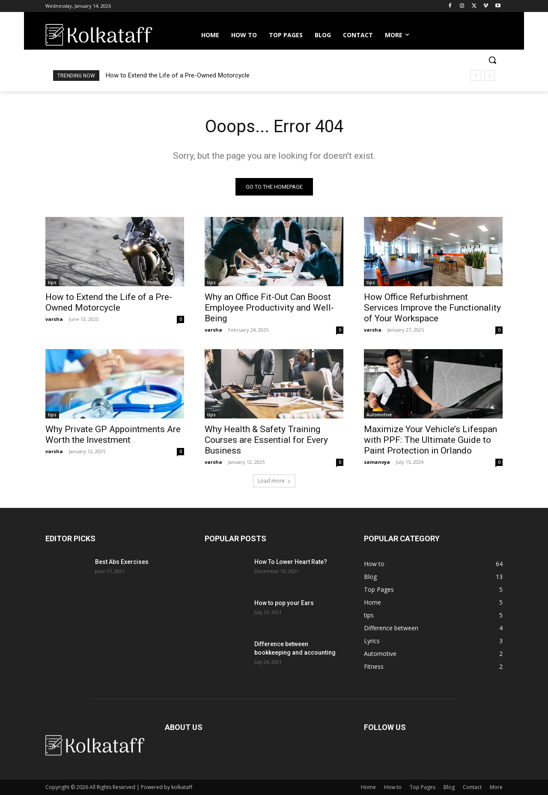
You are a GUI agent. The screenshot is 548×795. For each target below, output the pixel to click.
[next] (489, 75)
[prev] (476, 75)
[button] (492, 60)
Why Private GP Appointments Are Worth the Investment (113, 434)
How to (393, 787)
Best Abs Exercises (122, 561)
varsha (54, 319)
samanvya (377, 462)
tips (52, 282)
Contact (472, 787)
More (496, 787)
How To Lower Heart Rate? (290, 561)
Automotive (379, 415)
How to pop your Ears (284, 602)
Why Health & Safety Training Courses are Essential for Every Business (266, 440)
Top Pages (422, 787)
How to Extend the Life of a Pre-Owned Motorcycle (178, 75)
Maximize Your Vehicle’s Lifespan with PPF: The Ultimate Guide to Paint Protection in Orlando (430, 440)
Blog (449, 787)
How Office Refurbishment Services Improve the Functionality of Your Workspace (432, 307)
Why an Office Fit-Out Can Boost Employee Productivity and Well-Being (269, 307)
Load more (274, 480)
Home (368, 787)
